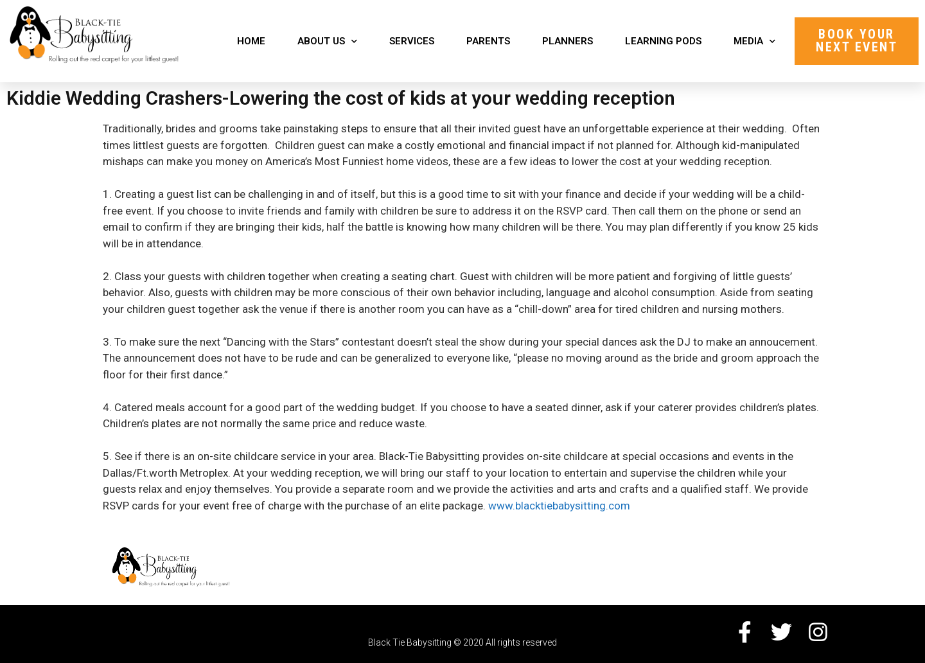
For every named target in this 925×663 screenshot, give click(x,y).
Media (754, 41)
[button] (857, 41)
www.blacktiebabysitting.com (559, 505)
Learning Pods (663, 41)
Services (411, 41)
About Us (327, 41)
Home (251, 41)
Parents (488, 41)
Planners (567, 41)
